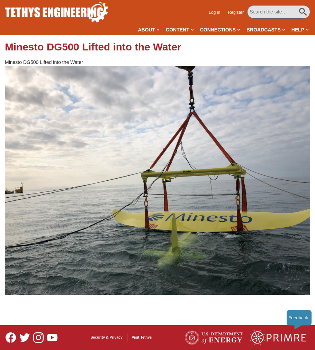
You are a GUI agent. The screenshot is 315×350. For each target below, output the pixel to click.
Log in (214, 12)
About (146, 29)
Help (297, 29)
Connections (218, 29)
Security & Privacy (107, 337)
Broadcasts (263, 29)
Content (177, 29)
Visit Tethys (142, 337)
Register (236, 12)
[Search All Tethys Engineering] (278, 12)
